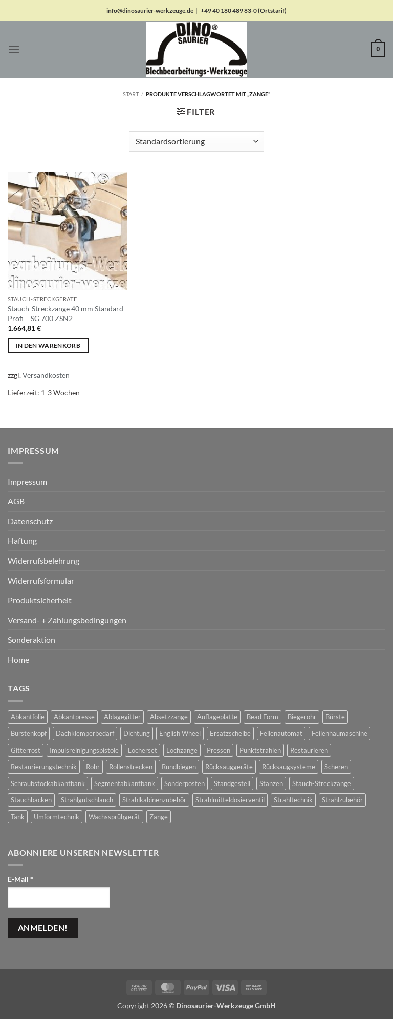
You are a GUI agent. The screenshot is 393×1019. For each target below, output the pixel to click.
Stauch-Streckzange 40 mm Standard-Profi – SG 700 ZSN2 (67, 313)
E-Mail (20, 879)
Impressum (27, 481)
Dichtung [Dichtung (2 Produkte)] (136, 733)
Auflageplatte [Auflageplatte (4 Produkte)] (217, 717)
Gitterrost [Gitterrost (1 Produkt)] (25, 750)
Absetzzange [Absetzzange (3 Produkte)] (169, 717)
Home (18, 659)
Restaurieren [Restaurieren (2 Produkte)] (309, 750)
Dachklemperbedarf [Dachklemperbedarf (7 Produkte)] (85, 733)
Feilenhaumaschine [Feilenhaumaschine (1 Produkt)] (339, 733)
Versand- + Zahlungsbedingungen (67, 620)
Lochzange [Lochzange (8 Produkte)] (182, 750)
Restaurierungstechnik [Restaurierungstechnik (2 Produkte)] (44, 766)
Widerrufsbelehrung (43, 560)
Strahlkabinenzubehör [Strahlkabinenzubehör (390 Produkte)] (154, 800)
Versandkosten (46, 375)
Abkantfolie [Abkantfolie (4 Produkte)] (28, 717)
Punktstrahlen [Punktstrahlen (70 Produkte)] (260, 750)
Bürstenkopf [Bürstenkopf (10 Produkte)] (29, 733)
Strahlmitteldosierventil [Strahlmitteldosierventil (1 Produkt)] (230, 800)
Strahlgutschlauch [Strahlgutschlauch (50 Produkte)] (87, 800)
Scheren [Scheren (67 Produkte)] (336, 766)
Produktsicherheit (40, 600)
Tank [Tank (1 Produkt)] (18, 817)
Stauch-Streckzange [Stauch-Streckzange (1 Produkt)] (321, 783)
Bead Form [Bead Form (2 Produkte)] (262, 717)
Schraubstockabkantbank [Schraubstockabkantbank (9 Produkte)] (48, 783)
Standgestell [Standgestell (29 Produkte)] (232, 783)
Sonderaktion (31, 639)
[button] (14, 49)
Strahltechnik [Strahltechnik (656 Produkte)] (293, 800)
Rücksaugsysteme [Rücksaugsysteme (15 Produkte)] (288, 766)
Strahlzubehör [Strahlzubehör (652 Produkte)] (342, 800)
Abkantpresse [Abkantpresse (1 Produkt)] (74, 717)
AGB (16, 501)
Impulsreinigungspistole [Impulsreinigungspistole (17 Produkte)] (84, 750)
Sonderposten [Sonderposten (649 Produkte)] (184, 783)
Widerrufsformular (41, 580)
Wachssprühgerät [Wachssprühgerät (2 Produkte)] (114, 817)
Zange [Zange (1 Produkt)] (158, 817)
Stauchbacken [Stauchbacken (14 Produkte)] (31, 800)
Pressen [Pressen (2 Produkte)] (218, 750)
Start (131, 94)
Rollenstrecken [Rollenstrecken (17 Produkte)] (130, 766)
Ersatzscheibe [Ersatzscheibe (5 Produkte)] (230, 733)
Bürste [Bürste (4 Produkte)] (335, 717)
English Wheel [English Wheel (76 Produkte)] (180, 733)
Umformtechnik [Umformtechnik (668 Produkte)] (56, 817)
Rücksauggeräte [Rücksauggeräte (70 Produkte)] (229, 766)
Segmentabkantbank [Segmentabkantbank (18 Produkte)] (124, 783)
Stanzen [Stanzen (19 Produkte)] (271, 783)
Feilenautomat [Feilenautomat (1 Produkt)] (281, 733)
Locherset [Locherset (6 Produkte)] (142, 750)
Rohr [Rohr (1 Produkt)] (93, 766)
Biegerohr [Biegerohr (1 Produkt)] (302, 717)
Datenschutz (30, 521)
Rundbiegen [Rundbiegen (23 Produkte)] (179, 766)
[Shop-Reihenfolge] (196, 141)
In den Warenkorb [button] (48, 345)
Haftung (22, 540)
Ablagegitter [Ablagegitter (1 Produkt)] (122, 717)
